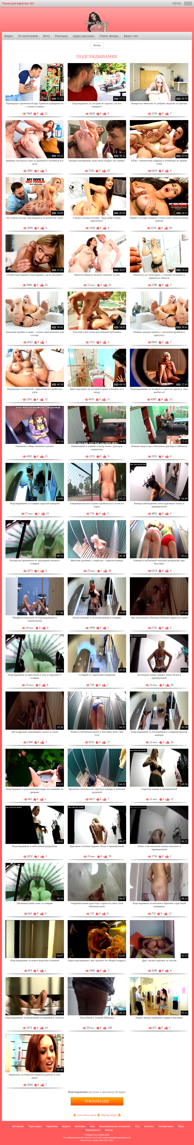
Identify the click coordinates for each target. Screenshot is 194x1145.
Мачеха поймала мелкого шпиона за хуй (96, 274)
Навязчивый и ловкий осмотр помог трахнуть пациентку (97, 448)
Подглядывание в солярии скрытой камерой (34, 503)
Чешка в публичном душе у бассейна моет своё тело (96, 733)
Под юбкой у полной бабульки (97, 1017)
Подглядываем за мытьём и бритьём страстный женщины (159, 905)
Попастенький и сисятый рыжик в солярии (97, 617)
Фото (46, 36)
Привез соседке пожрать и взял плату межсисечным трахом (159, 219)
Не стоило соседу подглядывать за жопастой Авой (34, 217)
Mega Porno (92, 1135)
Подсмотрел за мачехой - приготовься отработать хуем (34, 390)
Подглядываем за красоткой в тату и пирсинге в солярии (34, 676)
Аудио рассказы (83, 36)
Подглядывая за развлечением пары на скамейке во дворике (34, 790)
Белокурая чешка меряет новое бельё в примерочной (159, 676)
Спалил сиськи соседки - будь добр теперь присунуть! (97, 219)
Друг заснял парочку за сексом (159, 960)
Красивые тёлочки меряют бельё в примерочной (97, 846)
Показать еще (97, 1101)
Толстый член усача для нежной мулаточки (97, 331)
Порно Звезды (109, 36)
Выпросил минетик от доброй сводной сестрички (159, 103)
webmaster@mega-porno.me (117, 1137)
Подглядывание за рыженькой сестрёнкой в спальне (34, 1017)
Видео (9, 36)
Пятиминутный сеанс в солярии (35, 903)
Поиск (181, 1126)
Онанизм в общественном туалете (34, 446)
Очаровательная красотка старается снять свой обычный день (97, 905)
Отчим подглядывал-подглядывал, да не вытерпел (35, 274)
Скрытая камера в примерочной (159, 788)
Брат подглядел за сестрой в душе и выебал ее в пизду (97, 390)
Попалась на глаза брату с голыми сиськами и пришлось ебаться (159, 276)
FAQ (137, 1126)
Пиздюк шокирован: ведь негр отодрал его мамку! (97, 160)
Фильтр (97, 45)
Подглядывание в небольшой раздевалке (34, 846)
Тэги (92, 1126)
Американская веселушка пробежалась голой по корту (97, 505)
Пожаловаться (92, 1130)
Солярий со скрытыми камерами (96, 674)
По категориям (28, 36)
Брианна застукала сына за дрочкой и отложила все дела (34, 162)
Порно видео (35, 1126)
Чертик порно (109, 1115)
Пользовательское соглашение (114, 1126)
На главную (18, 1126)
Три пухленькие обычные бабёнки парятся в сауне (159, 617)
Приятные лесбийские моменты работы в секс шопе (35, 1076)
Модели (66, 1126)
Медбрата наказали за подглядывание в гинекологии (35, 619)
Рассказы (61, 36)
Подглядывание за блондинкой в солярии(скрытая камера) (159, 733)
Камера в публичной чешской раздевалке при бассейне (159, 562)
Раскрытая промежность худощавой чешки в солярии (35, 562)
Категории (80, 1126)
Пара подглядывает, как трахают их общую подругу (97, 960)
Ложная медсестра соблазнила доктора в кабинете (159, 446)
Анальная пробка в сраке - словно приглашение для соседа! (35, 333)
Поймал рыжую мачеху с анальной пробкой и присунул (159, 333)
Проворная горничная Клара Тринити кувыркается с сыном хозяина (34, 105)
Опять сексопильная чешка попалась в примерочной (159, 848)
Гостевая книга (165, 1126)
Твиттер (109, 1130)
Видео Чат (131, 36)
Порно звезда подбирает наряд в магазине (159, 1017)
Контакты (149, 1126)
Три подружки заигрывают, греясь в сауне (34, 731)
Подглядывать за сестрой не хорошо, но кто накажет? (97, 105)
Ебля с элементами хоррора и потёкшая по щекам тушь (159, 162)
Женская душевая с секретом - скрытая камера (97, 560)
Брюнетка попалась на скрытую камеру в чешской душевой (97, 790)
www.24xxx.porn (86, 1115)
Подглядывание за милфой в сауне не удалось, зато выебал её (159, 390)
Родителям (51, 1126)
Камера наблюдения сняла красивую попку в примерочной (159, 505)
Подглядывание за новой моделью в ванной (34, 960)
